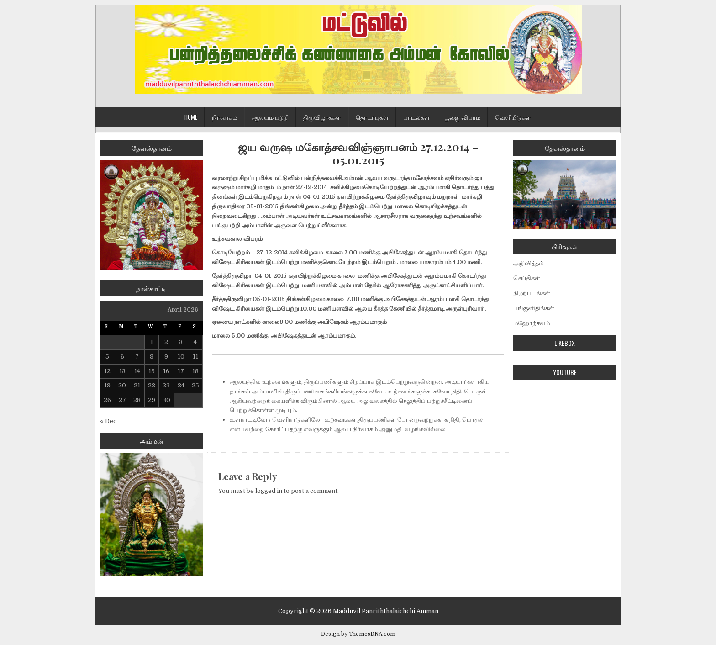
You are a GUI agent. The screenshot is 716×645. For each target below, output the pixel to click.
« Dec (108, 421)
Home (190, 117)
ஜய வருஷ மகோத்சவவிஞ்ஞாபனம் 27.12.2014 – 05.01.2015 (358, 153)
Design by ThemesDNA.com (358, 634)
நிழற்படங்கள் (531, 293)
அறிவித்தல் (528, 263)
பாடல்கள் (416, 117)
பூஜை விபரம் (462, 117)
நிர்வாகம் (224, 117)
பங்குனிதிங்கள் (533, 308)
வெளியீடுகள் (513, 117)
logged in (268, 490)
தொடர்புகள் (372, 117)
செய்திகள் (526, 278)
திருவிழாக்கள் (322, 117)
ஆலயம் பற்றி (270, 117)
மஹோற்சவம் (531, 323)
